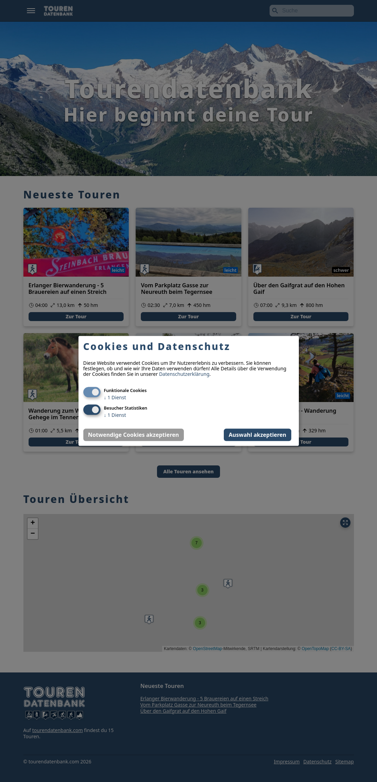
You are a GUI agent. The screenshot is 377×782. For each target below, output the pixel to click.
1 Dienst (115, 397)
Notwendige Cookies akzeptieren (133, 435)
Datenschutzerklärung (184, 374)
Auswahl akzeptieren (257, 435)
